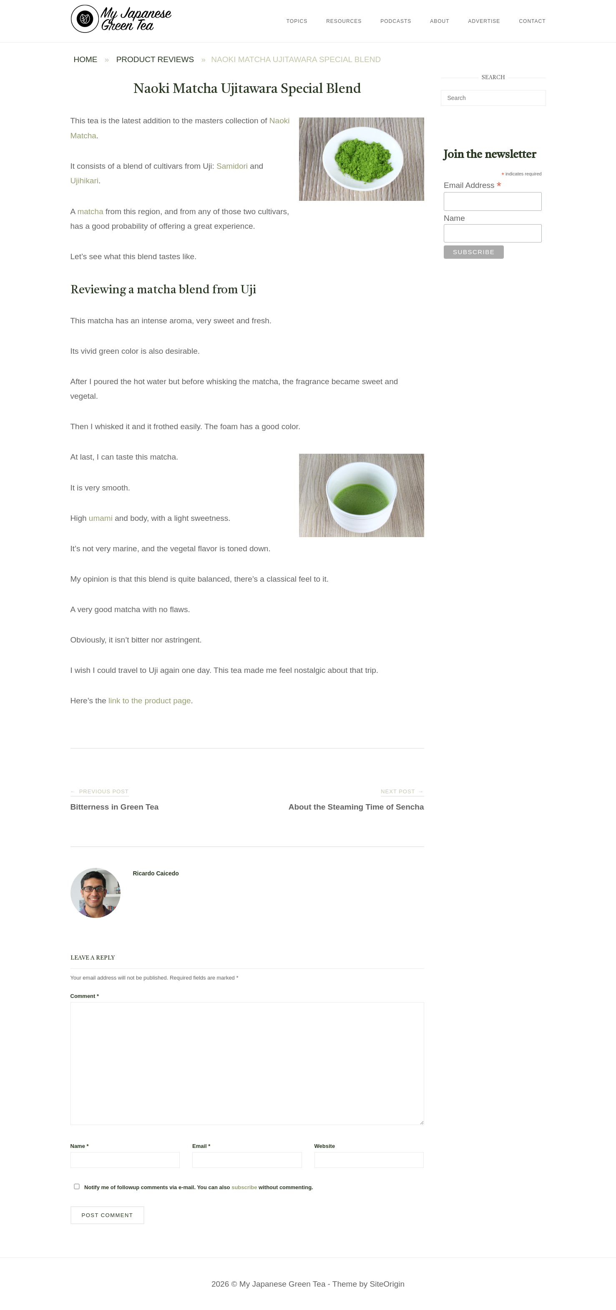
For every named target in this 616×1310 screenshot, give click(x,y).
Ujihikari (84, 180)
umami (101, 518)
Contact (532, 21)
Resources (344, 21)
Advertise (484, 21)
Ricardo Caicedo (156, 873)
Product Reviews (155, 59)
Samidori (232, 166)
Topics (297, 21)
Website (324, 1146)
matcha (90, 211)
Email (201, 1146)
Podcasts (395, 21)
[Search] (536, 94)
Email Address (472, 185)
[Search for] (493, 98)
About (439, 21)
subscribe (244, 1187)
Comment (84, 996)
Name (79, 1146)
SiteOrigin (387, 1284)
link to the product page (149, 700)
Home (86, 59)
